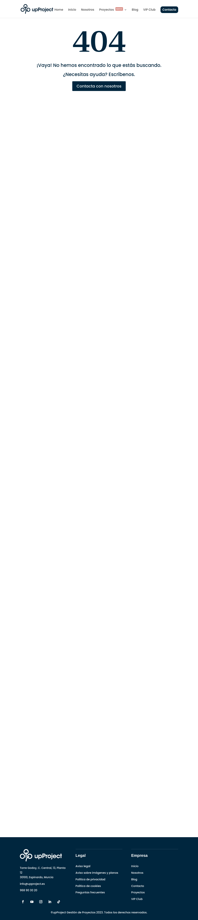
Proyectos (111, 10)
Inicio (72, 10)
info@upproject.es (32, 884)
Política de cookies (88, 886)
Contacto (169, 10)
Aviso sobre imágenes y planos (97, 873)
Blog (135, 10)
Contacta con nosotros (99, 86)
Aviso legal (83, 866)
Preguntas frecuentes (90, 892)
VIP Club (149, 10)
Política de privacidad (91, 879)
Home (58, 10)
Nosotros (87, 10)
